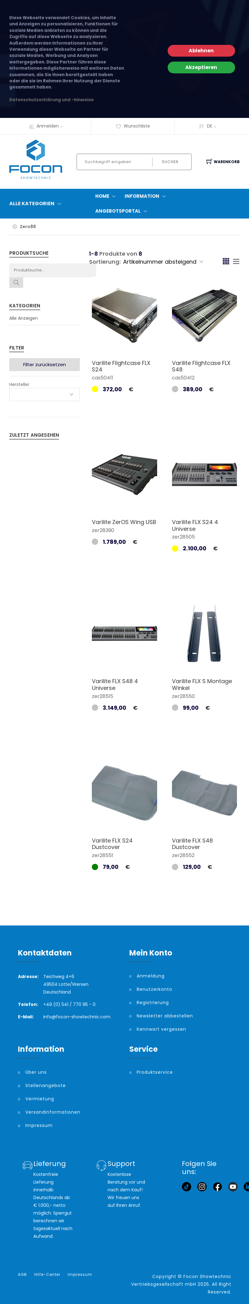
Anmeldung (151, 976)
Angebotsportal (122, 211)
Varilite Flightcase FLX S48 (201, 366)
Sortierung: (105, 262)
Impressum (39, 1125)
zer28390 (103, 530)
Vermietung (39, 1099)
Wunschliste (133, 126)
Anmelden (51, 126)
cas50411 (102, 377)
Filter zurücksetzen (44, 364)
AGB (22, 1274)
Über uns (36, 1072)
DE (209, 126)
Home (106, 196)
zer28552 (183, 855)
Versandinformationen (52, 1112)
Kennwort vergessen (161, 1029)
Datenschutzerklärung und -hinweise (51, 100)
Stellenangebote (45, 1085)
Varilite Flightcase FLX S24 (121, 366)
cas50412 (183, 377)
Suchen (170, 161)
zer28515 (102, 696)
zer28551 (102, 855)
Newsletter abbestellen (165, 1016)
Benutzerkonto (154, 989)
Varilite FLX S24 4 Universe (195, 525)
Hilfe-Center (47, 1274)
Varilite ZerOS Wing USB (124, 522)
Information (147, 196)
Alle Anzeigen (23, 318)
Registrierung (153, 1002)
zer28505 (183, 536)
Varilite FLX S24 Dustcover (112, 844)
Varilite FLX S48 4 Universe (115, 684)
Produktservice (155, 1072)
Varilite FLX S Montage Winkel (202, 684)
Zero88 (28, 226)
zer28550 (183, 696)
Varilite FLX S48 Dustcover (192, 844)
